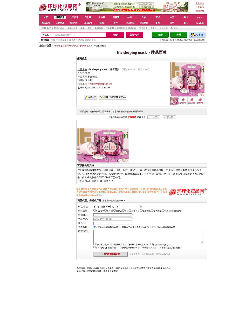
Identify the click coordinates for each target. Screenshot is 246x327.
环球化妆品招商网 (62, 45)
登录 (178, 35)
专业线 (102, 17)
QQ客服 (199, 35)
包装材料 (164, 28)
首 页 (45, 17)
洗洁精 (81, 40)
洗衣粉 (75, 40)
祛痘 (58, 40)
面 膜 (101, 23)
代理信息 (74, 17)
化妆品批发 (72, 28)
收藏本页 (92, 97)
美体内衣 (132, 28)
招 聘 (171, 23)
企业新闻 (144, 23)
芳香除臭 (143, 28)
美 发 (185, 17)
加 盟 (171, 17)
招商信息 (60, 17)
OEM (200, 17)
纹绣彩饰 (121, 28)
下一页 (170, 117)
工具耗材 (110, 28)
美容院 (116, 17)
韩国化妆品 (59, 28)
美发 (53, 40)
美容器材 (99, 28)
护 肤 (129, 17)
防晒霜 (88, 40)
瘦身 (90, 28)
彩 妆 (157, 17)
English (200, 23)
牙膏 (69, 40)
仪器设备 (88, 23)
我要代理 (134, 35)
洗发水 (154, 28)
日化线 (88, 17)
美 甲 (115, 23)
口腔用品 (60, 23)
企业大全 (130, 23)
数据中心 (175, 28)
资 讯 (157, 23)
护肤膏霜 (84, 45)
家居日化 (46, 23)
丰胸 (82, 28)
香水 (94, 40)
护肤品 (75, 45)
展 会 (185, 23)
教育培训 (74, 23)
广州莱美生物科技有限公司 (100, 84)
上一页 (154, 117)
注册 (160, 35)
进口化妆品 (46, 28)
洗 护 (143, 17)
